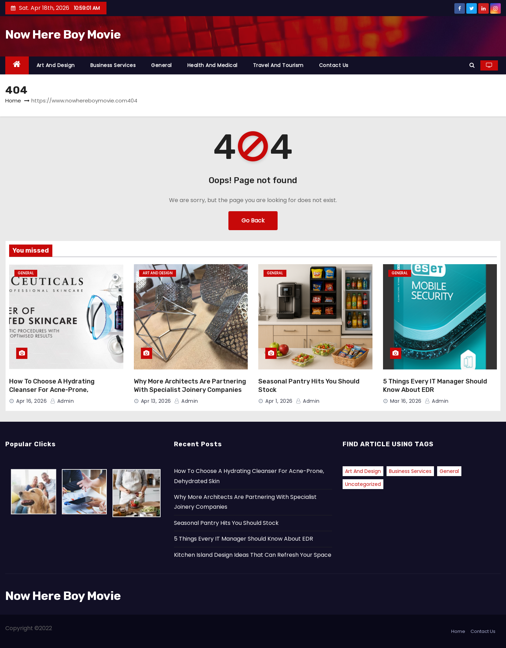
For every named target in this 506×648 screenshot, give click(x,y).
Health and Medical (212, 65)
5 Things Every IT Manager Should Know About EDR (243, 539)
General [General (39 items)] (449, 471)
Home (13, 100)
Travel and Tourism (278, 65)
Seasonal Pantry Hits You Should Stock (226, 523)
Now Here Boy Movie (63, 34)
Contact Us (334, 65)
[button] (472, 65)
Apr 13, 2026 (156, 401)
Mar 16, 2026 (406, 401)
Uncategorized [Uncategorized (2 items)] (363, 484)
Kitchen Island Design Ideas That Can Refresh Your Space (252, 555)
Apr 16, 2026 (31, 401)
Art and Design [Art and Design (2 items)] (363, 471)
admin (62, 401)
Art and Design (56, 65)
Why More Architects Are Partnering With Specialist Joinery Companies (190, 386)
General (161, 65)
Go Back (253, 220)
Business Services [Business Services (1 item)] (410, 471)
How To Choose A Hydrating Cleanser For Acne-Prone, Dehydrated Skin (52, 390)
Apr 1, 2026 (279, 401)
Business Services (113, 65)
